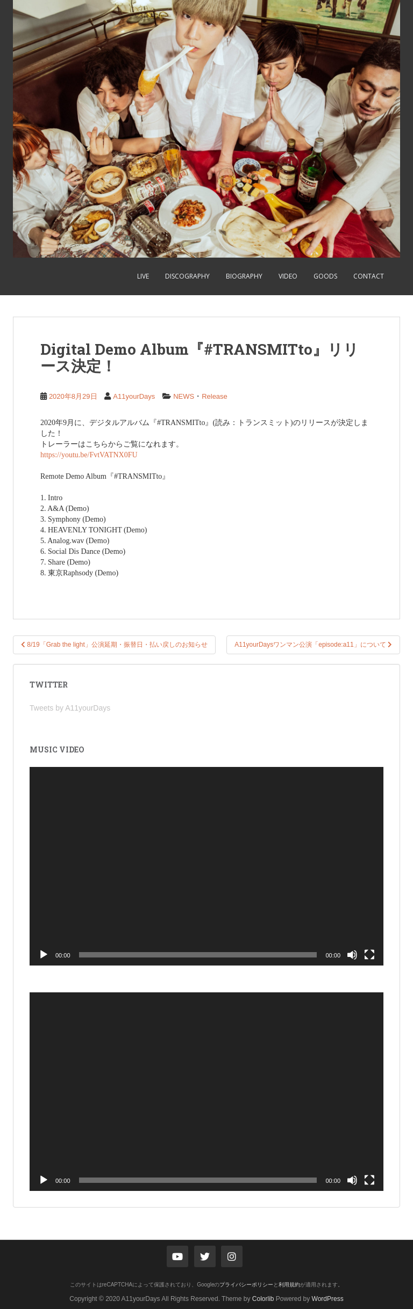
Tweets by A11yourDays (70, 708)
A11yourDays (134, 396)
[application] (206, 866)
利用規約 (289, 1285)
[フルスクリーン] (369, 954)
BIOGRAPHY (244, 276)
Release (214, 396)
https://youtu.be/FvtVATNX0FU (89, 455)
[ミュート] (352, 954)
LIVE (143, 276)
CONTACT (368, 276)
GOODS (325, 276)
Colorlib (263, 1299)
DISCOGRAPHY (187, 276)
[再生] (43, 954)
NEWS (183, 396)
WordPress (328, 1299)
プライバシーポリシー (246, 1285)
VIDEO (288, 276)
